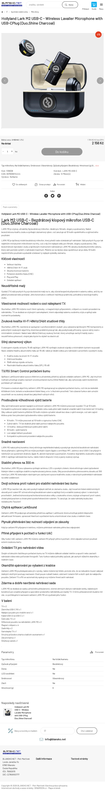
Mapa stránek (54, 788)
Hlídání (82, 184)
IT (7, 12)
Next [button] (100, 80)
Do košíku (61, 152)
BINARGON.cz (40, 788)
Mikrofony (35, 12)
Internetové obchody (10, 788)
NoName (14, 177)
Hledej (70, 4)
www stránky (27, 788)
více (97, 165)
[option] (52, 81)
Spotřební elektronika (19, 12)
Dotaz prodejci (45, 184)
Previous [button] (4, 80)
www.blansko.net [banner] (13, 4)
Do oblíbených (21, 184)
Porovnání (61, 184)
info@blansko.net (55, 739)
